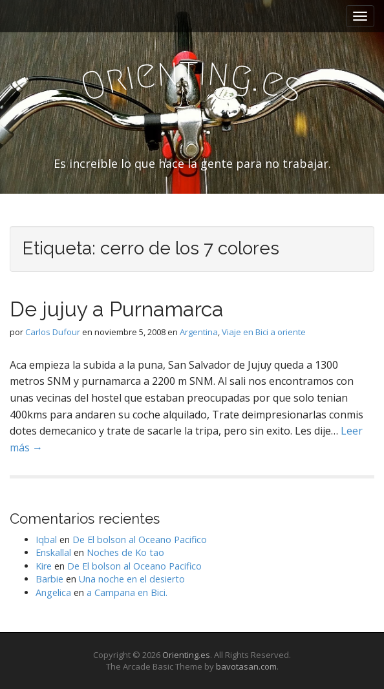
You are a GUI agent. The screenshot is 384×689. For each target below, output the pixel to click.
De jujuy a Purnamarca (117, 309)
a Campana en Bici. (127, 592)
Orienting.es (186, 655)
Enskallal (53, 552)
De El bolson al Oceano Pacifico (139, 539)
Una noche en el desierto (132, 579)
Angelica (53, 592)
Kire (44, 566)
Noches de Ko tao (125, 552)
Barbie (49, 579)
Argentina (199, 332)
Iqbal (46, 539)
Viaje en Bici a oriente (264, 332)
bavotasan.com (246, 666)
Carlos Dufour (52, 332)
